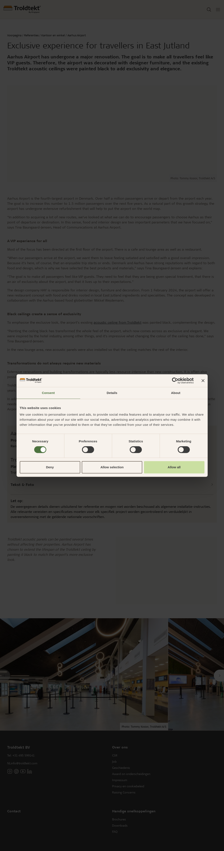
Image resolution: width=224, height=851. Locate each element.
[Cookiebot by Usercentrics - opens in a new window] (175, 380)
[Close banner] (202, 380)
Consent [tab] (48, 393)
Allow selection (112, 467)
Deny (50, 467)
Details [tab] (112, 393)
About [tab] (175, 393)
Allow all (174, 467)
